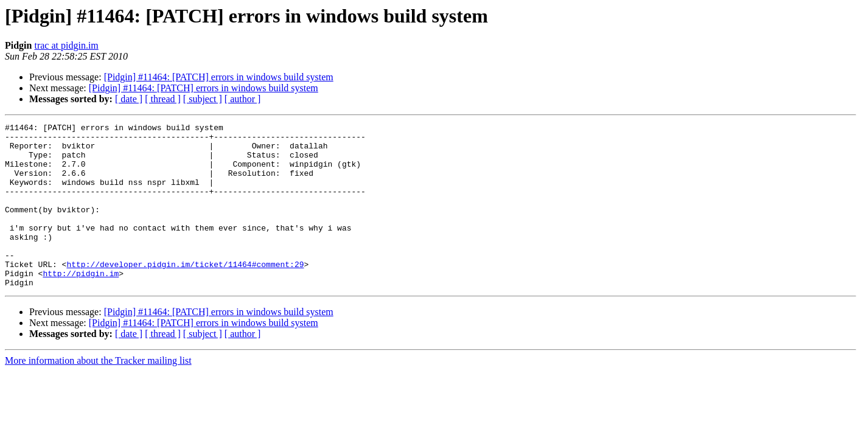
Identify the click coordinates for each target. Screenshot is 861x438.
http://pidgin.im (81, 304)
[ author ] (243, 99)
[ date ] (128, 99)
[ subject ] (202, 99)
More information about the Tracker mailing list (98, 393)
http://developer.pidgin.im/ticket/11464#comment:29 (185, 293)
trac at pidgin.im (66, 45)
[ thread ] (163, 99)
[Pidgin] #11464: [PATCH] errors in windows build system (218, 77)
